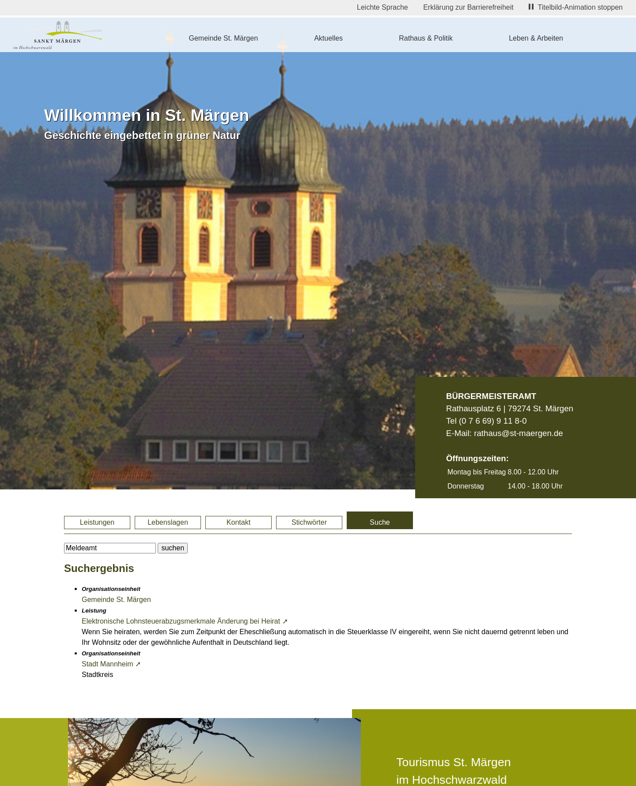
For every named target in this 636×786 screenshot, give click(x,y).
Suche (380, 522)
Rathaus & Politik (426, 38)
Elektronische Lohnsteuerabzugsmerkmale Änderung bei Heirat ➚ (185, 621)
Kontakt (238, 522)
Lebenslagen (168, 522)
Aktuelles (328, 38)
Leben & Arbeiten (536, 38)
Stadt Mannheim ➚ (111, 664)
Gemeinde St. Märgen (223, 38)
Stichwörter (309, 522)
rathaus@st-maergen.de (518, 433)
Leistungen (97, 522)
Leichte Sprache (382, 7)
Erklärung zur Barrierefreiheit (468, 7)
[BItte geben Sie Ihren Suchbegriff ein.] (110, 548)
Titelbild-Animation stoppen (576, 7)
